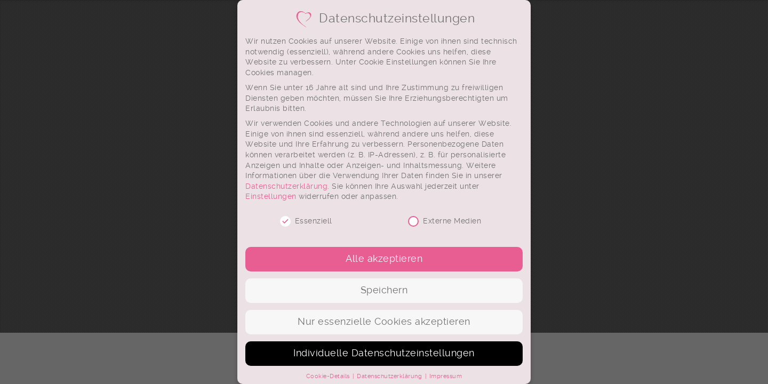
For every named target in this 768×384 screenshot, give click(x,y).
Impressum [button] (445, 376)
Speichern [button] (384, 290)
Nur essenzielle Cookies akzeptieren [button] (384, 321)
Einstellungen (271, 196)
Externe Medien (444, 221)
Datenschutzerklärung (286, 186)
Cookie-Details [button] (329, 376)
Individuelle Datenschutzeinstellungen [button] (384, 353)
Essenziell (306, 221)
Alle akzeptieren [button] (384, 258)
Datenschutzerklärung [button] (390, 376)
